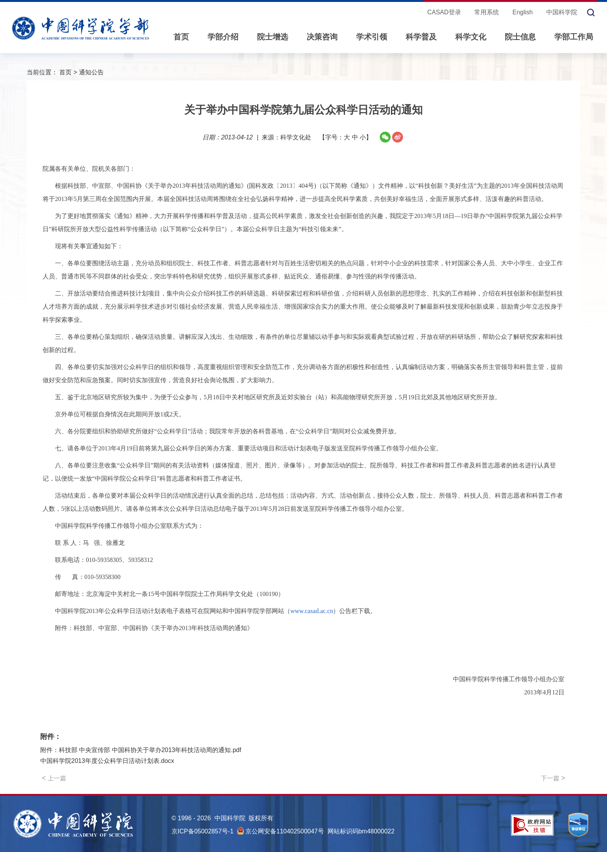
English (523, 12)
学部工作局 (573, 37)
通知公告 (91, 72)
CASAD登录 (444, 12)
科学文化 (470, 37)
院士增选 (272, 37)
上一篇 (54, 778)
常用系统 (486, 12)
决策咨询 (322, 37)
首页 (181, 37)
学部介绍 (222, 37)
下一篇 (553, 778)
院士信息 (520, 37)
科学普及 (421, 37)
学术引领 (371, 37)
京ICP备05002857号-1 (202, 831)
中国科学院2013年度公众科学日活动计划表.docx (107, 761)
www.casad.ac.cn (311, 611)
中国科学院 (561, 12)
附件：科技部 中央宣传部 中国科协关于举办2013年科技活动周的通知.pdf (140, 750)
